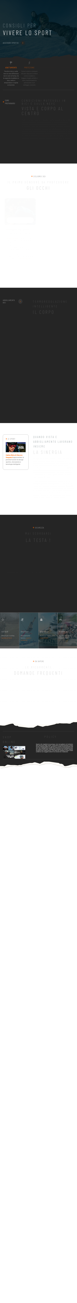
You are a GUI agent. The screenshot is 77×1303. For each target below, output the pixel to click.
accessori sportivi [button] (14, 43)
